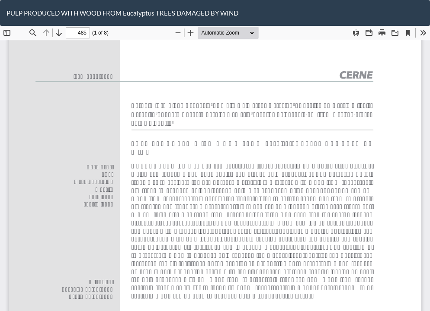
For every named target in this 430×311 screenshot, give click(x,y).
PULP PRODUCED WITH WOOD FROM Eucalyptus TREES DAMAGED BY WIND (122, 13)
